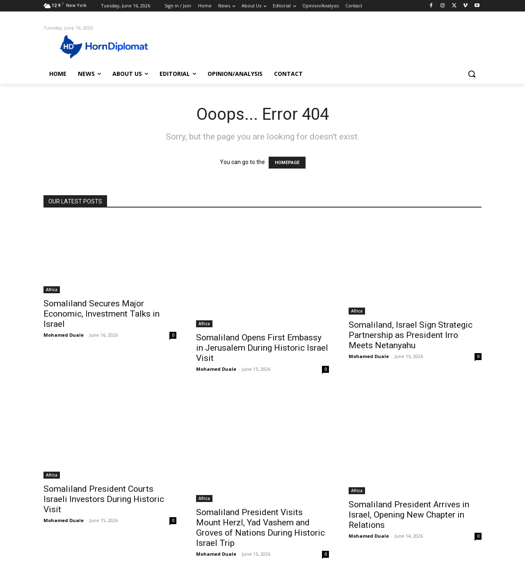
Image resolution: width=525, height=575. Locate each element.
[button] (472, 74)
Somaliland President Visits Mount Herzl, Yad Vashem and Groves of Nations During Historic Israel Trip (260, 527)
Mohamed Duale (63, 335)
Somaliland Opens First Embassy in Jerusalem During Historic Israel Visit (262, 348)
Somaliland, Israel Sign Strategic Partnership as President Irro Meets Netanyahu (410, 335)
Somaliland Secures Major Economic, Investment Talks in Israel (101, 314)
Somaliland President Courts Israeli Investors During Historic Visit (103, 499)
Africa (51, 289)
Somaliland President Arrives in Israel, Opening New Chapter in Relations (409, 515)
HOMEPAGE (287, 162)
